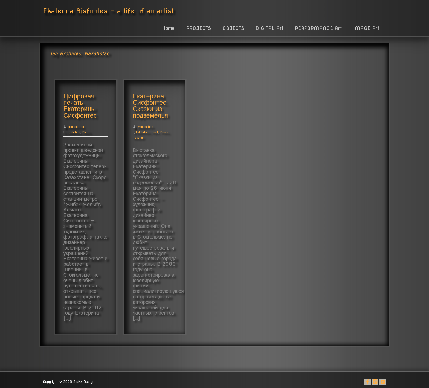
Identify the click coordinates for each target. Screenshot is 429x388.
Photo (86, 132)
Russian (138, 138)
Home (168, 28)
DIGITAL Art (269, 28)
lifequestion (76, 127)
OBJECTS (233, 28)
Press (164, 132)
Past (155, 132)
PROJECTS (198, 28)
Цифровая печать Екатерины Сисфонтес (80, 105)
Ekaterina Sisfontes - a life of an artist (108, 11)
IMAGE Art (366, 28)
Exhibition (73, 132)
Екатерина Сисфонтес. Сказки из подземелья (150, 105)
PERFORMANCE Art (318, 28)
